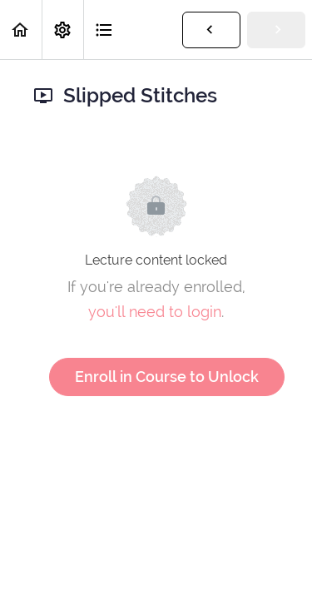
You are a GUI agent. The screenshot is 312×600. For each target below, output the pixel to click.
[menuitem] (62, 29)
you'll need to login (154, 311)
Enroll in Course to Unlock (167, 376)
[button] (21, 29)
